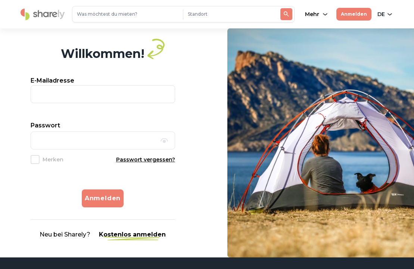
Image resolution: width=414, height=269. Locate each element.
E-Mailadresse (52, 80)
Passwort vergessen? (145, 159)
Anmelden (354, 14)
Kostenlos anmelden (132, 235)
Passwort (45, 125)
